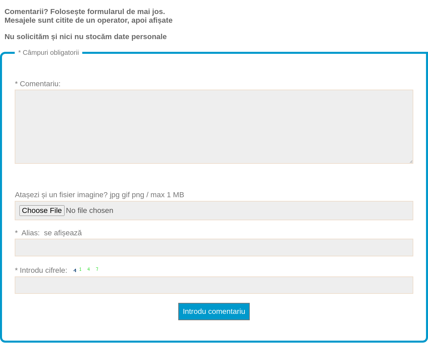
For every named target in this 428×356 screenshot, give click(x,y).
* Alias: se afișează (214, 256)
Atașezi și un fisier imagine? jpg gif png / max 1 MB (214, 219)
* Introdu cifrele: (214, 292)
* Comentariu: (214, 128)
